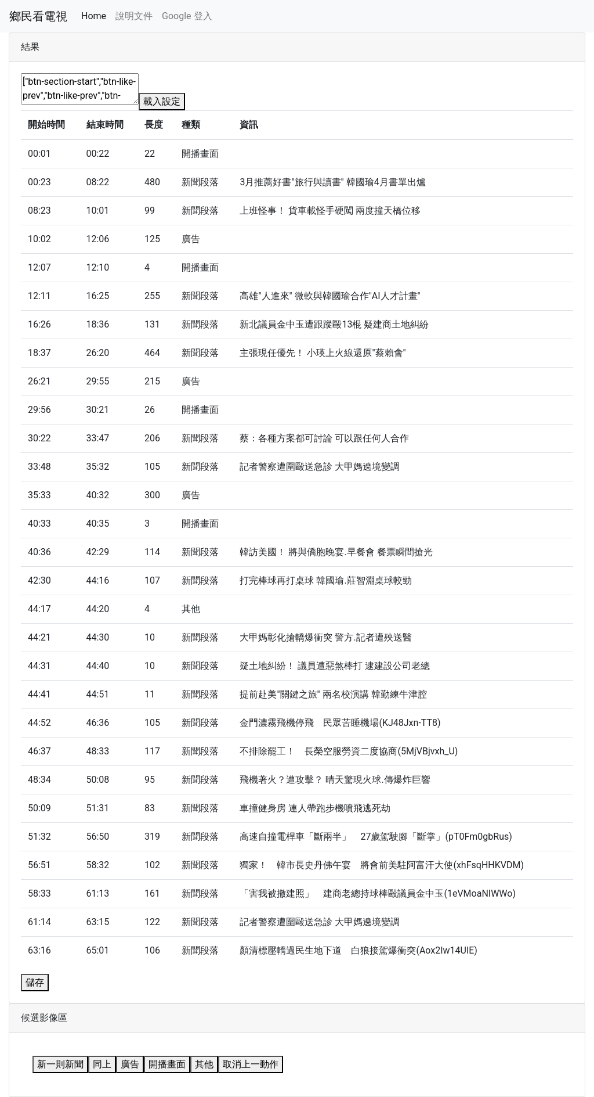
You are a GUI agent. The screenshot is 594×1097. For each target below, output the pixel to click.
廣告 (130, 1064)
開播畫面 (167, 1064)
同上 (102, 1064)
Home (93, 15)
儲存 (35, 982)
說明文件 (134, 15)
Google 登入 (187, 15)
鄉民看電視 (38, 16)
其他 (204, 1064)
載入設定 (161, 101)
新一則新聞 (60, 1064)
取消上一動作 (250, 1064)
